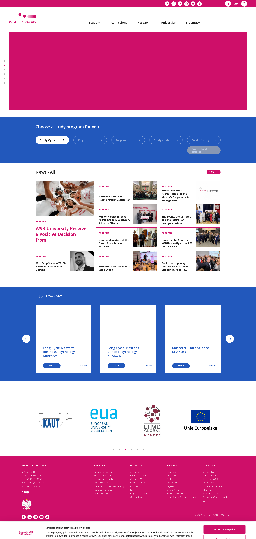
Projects (170, 486)
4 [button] (131, 449)
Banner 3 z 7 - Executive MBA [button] (4, 69)
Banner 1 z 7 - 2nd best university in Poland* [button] (4, 61)
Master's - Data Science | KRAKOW (192, 350)
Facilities (134, 486)
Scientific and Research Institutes (181, 497)
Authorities (135, 472)
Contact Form (209, 475)
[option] (128, 71)
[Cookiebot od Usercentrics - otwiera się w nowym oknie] (26, 533)
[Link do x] (173, 3)
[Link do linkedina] (180, 3)
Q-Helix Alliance (173, 489)
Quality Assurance (138, 482)
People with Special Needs (215, 497)
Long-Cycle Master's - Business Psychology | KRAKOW (60, 352)
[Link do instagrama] (186, 3)
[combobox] (236, 4)
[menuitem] (94, 23)
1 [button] (113, 449)
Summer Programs (103, 489)
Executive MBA (101, 482)
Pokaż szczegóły (54, 533)
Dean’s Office (209, 482)
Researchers (172, 482)
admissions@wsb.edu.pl (33, 482)
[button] (228, 4)
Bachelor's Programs (104, 472)
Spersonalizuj (225, 524)
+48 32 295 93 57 (33, 479)
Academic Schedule (212, 493)
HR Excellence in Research (178, 493)
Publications (172, 475)
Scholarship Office (211, 479)
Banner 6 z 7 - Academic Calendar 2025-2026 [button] (4, 83)
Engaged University (139, 493)
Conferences (172, 479)
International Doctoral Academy (109, 486)
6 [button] (143, 449)
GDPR (205, 500)
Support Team (209, 472)
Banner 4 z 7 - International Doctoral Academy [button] (4, 74)
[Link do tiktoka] (199, 3)
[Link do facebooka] (167, 3)
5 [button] (137, 449)
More (214, 172)
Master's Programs (103, 475)
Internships (208, 489)
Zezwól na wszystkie (224, 515)
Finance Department (212, 486)
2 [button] (119, 449)
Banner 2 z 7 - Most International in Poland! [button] (4, 65)
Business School (138, 475)
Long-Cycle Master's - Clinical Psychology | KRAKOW (124, 352)
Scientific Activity (174, 472)
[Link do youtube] (193, 3)
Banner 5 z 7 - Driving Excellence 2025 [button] (4, 78)
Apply (52, 365)
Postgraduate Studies (104, 479)
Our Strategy (136, 497)
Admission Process (103, 493)
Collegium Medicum (139, 479)
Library (133, 489)
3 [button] (125, 449)
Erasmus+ (99, 497)
